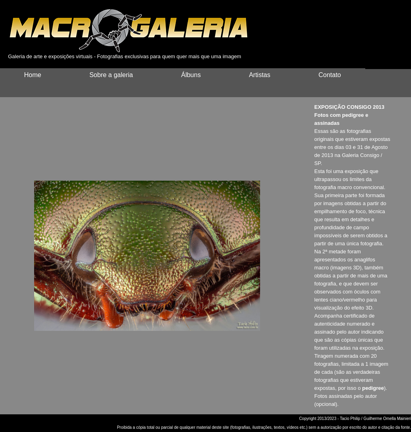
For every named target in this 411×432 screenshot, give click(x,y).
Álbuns (191, 74)
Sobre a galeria (111, 74)
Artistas (259, 74)
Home (32, 74)
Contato (329, 74)
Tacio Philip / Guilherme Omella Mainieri (375, 418)
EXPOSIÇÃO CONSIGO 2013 (349, 107)
